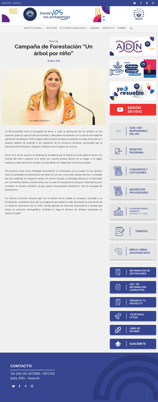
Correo (121, 28)
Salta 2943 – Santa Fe (11, 3)
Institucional (33, 28)
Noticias (51, 28)
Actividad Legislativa (72, 28)
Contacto (108, 28)
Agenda (94, 28)
